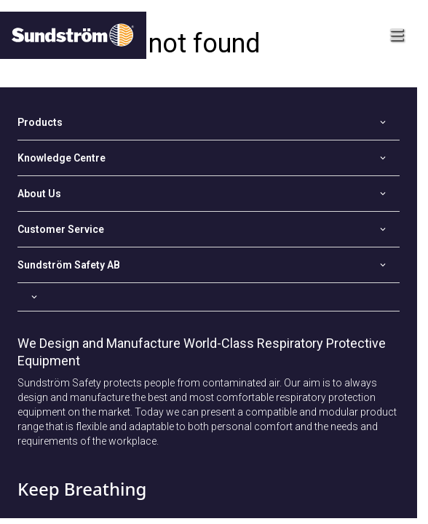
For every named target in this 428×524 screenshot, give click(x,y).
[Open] (208, 122)
